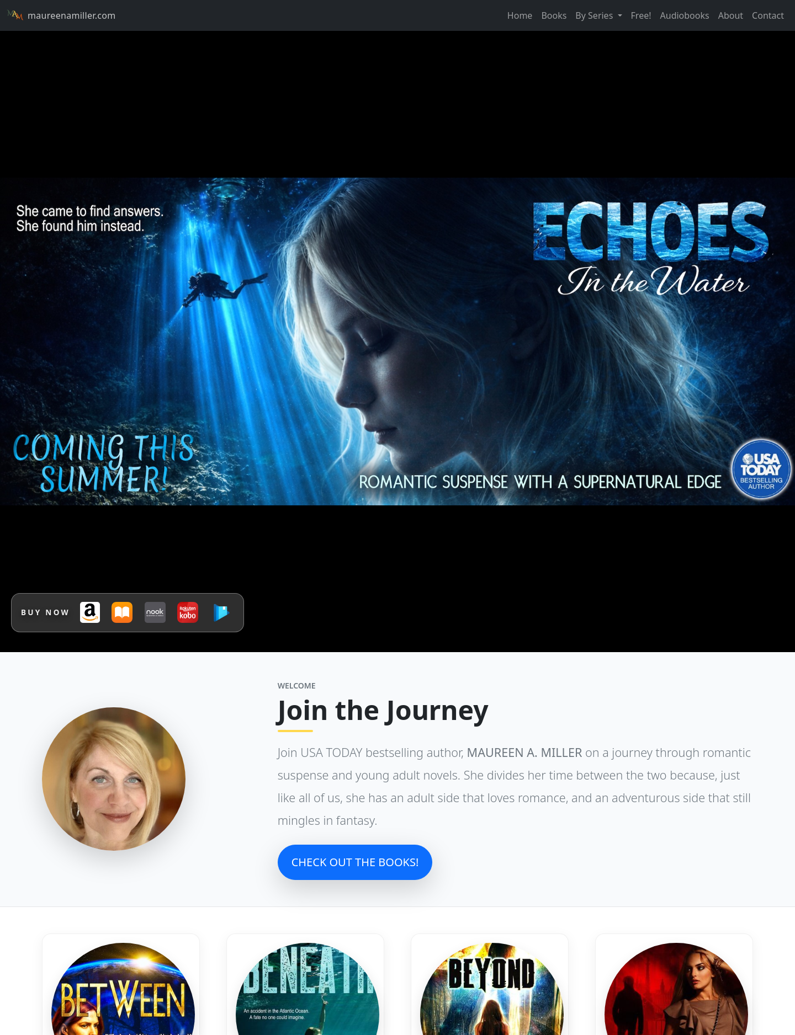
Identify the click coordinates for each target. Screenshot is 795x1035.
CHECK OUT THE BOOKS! (355, 862)
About (730, 15)
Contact (768, 15)
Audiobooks (684, 15)
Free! (641, 15)
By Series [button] (595, 15)
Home (520, 15)
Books (553, 15)
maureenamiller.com (61, 15)
